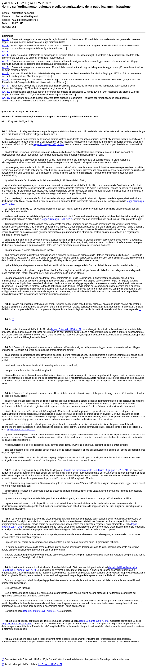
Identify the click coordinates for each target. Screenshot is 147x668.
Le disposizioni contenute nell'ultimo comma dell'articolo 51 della (45, 621)
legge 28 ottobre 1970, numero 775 (41, 611)
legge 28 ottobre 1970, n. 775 (17, 623)
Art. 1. (5, 131)
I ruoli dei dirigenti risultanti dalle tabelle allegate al (37, 470)
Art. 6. (6, 393)
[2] (13, 319)
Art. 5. (6, 347)
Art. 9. (6, 567)
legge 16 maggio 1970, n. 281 (48, 144)
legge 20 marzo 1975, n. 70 (21, 429)
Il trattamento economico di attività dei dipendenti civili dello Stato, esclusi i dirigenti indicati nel (59, 567)
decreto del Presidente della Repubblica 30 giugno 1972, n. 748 (96, 470)
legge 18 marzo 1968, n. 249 (94, 621)
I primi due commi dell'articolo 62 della (31, 329)
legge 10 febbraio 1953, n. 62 (66, 329)
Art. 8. (6, 518)
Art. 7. (6, 470)
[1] (140, 309)
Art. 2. (6, 304)
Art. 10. (7, 621)
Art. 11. (7, 639)
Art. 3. (6, 319)
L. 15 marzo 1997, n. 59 (50, 664)
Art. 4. (6, 329)
